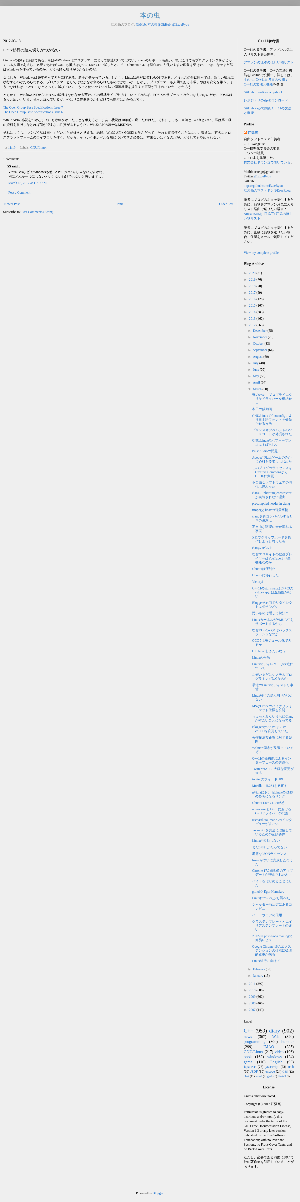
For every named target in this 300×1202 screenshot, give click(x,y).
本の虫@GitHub (159, 24)
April (257, 382)
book (248, 1057)
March (257, 389)
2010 (252, 990)
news (248, 1036)
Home (119, 204)
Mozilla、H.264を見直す (269, 785)
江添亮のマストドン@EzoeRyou (267, 190)
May (256, 376)
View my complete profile (261, 252)
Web (275, 1036)
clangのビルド (262, 548)
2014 (252, 312)
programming (254, 1041)
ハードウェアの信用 (267, 915)
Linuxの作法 (261, 657)
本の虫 (150, 15)
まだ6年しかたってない (269, 847)
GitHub (141, 24)
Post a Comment (19, 192)
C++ (248, 1031)
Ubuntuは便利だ (263, 569)
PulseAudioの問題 (265, 451)
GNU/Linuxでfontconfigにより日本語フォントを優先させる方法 (272, 419)
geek (270, 1076)
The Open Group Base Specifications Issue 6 (33, 112)
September (260, 350)
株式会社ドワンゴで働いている (267, 162)
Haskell (282, 1076)
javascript (271, 1066)
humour (287, 1041)
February (259, 969)
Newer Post (12, 204)
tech (291, 1066)
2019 (252, 279)
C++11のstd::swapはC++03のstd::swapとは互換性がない (272, 592)
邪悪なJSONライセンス (269, 853)
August (258, 356)
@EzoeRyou (180, 24)
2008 (252, 1003)
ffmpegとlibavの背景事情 (270, 510)
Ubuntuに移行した (265, 575)
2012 (252, 325)
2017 (252, 292)
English (276, 1062)
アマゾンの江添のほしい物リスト (269, 62)
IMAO (268, 1047)
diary (274, 1031)
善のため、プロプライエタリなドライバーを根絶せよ (272, 398)
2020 (252, 273)
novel (258, 1076)
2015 (252, 305)
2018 (252, 286)
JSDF (254, 1071)
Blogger (158, 1193)
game (248, 1062)
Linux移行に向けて (266, 961)
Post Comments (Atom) (37, 212)
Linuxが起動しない (266, 840)
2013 (252, 318)
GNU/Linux (38, 147)
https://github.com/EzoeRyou (263, 185)
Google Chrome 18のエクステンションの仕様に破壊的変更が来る (272, 950)
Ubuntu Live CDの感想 (268, 803)
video (279, 1052)
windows (274, 1057)
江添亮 (253, 133)
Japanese (250, 1066)
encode (270, 1071)
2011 (252, 983)
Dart (246, 1076)
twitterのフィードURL (268, 779)
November (260, 337)
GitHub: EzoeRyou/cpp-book (263, 92)
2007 (252, 1009)
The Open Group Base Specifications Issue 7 (33, 107)
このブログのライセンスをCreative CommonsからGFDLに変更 (272, 472)
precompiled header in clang (271, 503)
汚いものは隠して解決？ (270, 613)
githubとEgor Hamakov (268, 891)
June (256, 369)
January (258, 975)
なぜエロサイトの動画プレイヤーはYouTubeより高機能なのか (272, 558)
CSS (285, 1071)
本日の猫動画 (262, 409)
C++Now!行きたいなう (269, 651)
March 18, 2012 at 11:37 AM (27, 183)
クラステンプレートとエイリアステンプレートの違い (272, 925)
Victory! (257, 581)
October (259, 343)
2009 (252, 996)
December (260, 330)
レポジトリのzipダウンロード (266, 100)
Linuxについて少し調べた (271, 898)
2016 (252, 299)
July (256, 363)
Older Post (226, 204)
